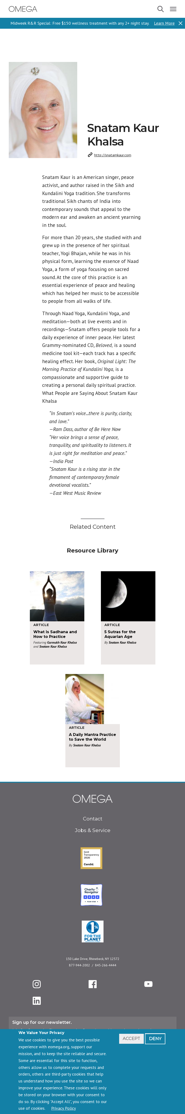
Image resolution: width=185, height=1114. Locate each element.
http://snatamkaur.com (112, 155)
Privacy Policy (63, 1108)
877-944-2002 (79, 965)
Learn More (164, 23)
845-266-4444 (105, 965)
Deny (155, 1038)
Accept (131, 1038)
